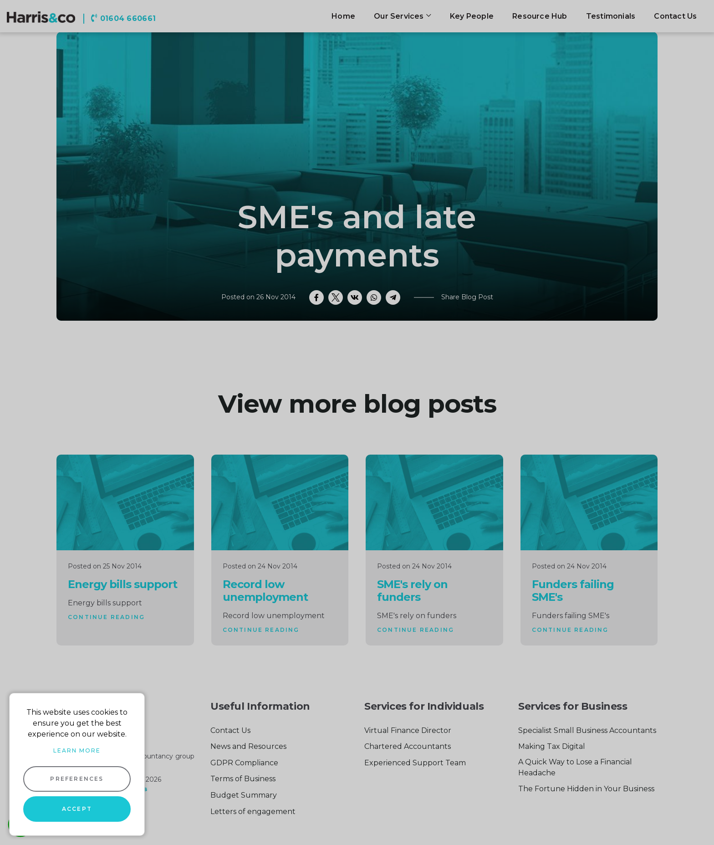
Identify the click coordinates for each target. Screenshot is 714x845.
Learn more (77, 750)
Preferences (76, 778)
